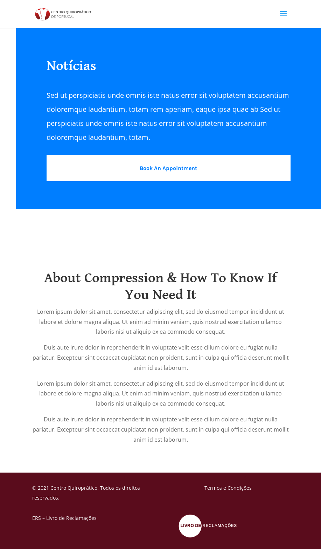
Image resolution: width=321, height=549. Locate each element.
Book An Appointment (168, 168)
